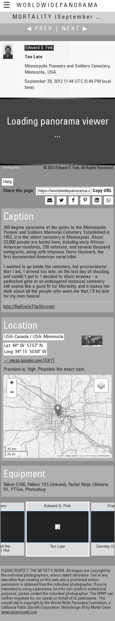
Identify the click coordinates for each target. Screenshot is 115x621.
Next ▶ (75, 29)
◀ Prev (40, 29)
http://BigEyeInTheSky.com (29, 306)
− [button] (12, 392)
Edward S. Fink (39, 47)
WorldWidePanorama (58, 6)
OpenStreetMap (87, 455)
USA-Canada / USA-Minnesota (33, 336)
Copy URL (102, 190)
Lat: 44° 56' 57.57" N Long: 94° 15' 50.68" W (25, 348)
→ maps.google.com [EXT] (28, 360)
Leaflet (60, 455)
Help (7, 181)
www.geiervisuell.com (19, 613)
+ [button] (12, 383)
